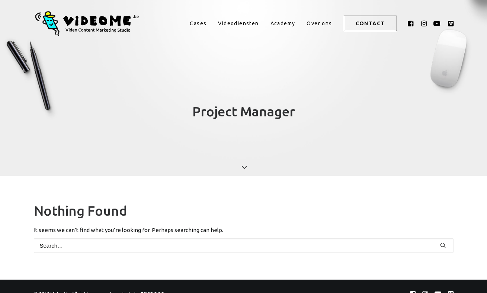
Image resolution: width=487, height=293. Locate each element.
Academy (282, 23)
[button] (412, 23)
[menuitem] (198, 23)
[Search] (244, 243)
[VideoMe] (89, 23)
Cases (198, 23)
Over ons (319, 23)
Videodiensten (238, 23)
